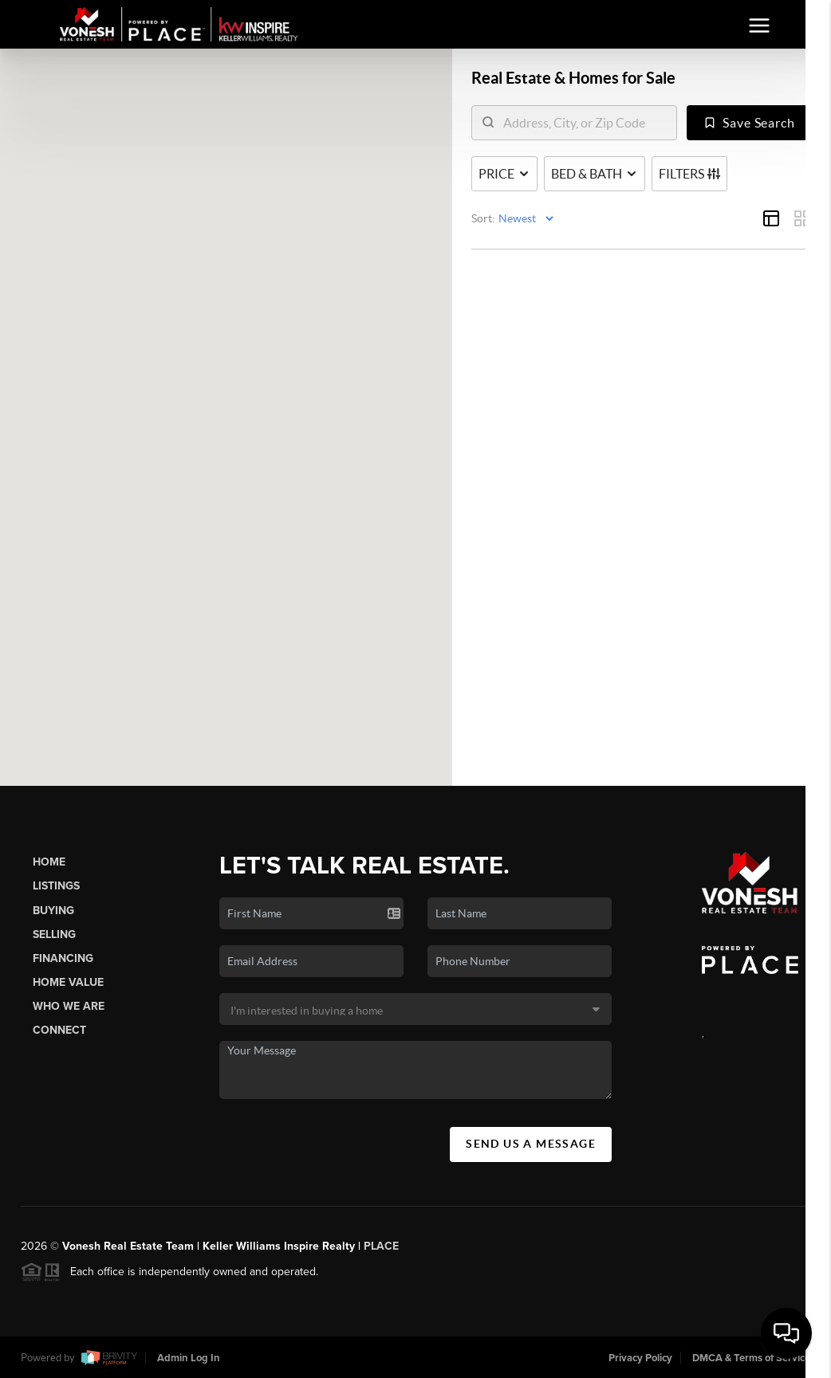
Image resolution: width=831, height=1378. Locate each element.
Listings (56, 886)
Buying (53, 910)
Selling (54, 934)
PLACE (381, 1246)
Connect (59, 1030)
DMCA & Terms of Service (751, 1358)
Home (49, 862)
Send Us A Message (531, 1143)
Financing (63, 958)
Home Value (68, 982)
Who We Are (68, 1006)
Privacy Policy (640, 1358)
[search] (584, 123)
